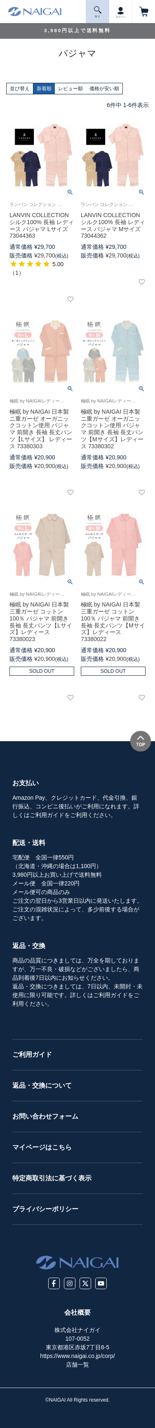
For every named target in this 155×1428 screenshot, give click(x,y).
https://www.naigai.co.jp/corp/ (77, 1356)
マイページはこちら (42, 1147)
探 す (97, 12)
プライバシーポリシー (45, 1209)
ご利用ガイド (32, 1054)
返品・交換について (42, 1085)
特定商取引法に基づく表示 (52, 1178)
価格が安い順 (104, 88)
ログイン (120, 11)
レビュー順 (70, 88)
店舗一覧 (77, 1364)
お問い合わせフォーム (45, 1116)
